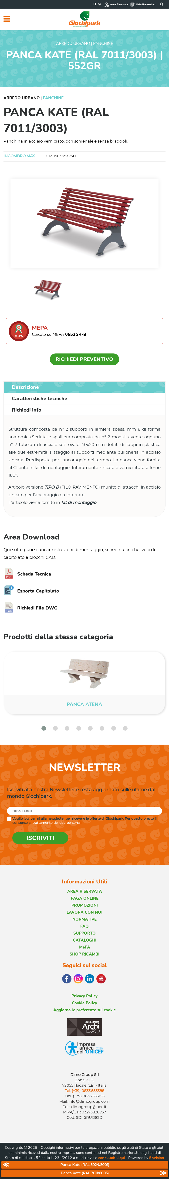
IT (94, 4)
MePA (84, 947)
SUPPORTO (84, 933)
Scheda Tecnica (27, 574)
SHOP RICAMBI (84, 954)
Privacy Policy (84, 996)
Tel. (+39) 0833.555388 (84, 1091)
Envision (156, 1157)
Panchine (53, 98)
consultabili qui (111, 1157)
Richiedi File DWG (30, 608)
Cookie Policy (84, 1003)
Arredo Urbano (21, 98)
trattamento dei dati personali (56, 823)
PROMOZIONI (84, 905)
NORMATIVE (84, 919)
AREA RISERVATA (84, 891)
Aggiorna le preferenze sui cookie (84, 1010)
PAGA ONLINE (84, 898)
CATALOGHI (84, 940)
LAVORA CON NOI (84, 912)
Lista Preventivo (142, 4)
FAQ (84, 926)
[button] (44, 728)
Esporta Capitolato (31, 591)
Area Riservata (116, 4)
